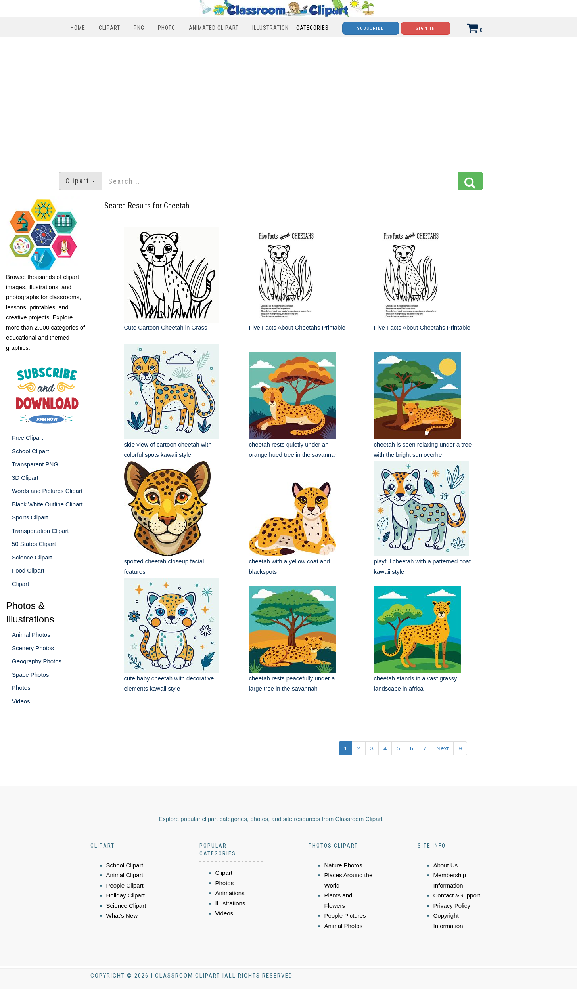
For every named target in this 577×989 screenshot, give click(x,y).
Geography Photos (36, 661)
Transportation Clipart (40, 530)
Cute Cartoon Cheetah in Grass (165, 327)
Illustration (270, 28)
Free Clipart (27, 437)
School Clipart (30, 451)
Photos (21, 687)
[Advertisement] (289, 100)
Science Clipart (32, 557)
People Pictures (345, 915)
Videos (21, 701)
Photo (166, 28)
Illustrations (230, 903)
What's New (122, 915)
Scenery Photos (33, 648)
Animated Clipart (214, 28)
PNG (139, 28)
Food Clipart (28, 570)
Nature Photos (343, 865)
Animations (230, 893)
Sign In (425, 28)
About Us (445, 865)
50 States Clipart (34, 543)
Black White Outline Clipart (47, 504)
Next (442, 748)
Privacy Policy (451, 905)
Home (78, 28)
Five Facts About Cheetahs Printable (297, 327)
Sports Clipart (30, 517)
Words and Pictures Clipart (47, 490)
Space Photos (30, 674)
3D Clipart (25, 477)
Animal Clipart (124, 875)
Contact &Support (456, 895)
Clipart (109, 28)
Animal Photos (31, 634)
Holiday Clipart (125, 895)
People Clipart (125, 885)
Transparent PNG (35, 464)
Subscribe (370, 28)
